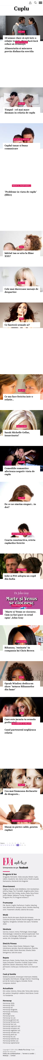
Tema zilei (29, 991)
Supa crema (32, 962)
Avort (30, 936)
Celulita (30, 907)
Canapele (6, 979)
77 (15, 845)
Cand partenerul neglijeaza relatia (20, 731)
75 (11, 845)
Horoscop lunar (8, 1016)
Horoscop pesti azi (10, 1034)
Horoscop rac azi (9, 1018)
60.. (24, 843)
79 (20, 845)
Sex (21, 247)
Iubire (5, 879)
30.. (15, 843)
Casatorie (11, 879)
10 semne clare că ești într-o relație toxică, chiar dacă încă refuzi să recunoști (21, 40)
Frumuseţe (8, 902)
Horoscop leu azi (9, 1036)
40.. (18, 843)
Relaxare (26, 946)
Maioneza (19, 964)
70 (1, 845)
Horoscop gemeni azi (11, 1020)
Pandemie (9, 995)
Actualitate (8, 988)
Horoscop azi (8, 1007)
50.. (21, 843)
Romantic (13, 877)
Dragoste (6, 877)
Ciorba (17, 960)
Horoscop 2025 (8, 1005)
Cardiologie (13, 936)
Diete (5, 946)
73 (7, 845)
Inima (17, 932)
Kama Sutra (23, 879)
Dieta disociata (19, 950)
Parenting (35, 979)
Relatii (22, 32)
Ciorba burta (23, 967)
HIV (9, 938)
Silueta (28, 950)
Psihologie (24, 932)
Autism (13, 983)
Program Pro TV (9, 897)
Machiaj (34, 905)
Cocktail (24, 962)
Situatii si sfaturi (21, 139)
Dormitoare (15, 979)
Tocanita (17, 962)
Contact (13, 1056)
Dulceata (10, 962)
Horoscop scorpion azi (11, 1028)
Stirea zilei (21, 991)
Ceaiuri (11, 932)
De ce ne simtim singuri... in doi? (20, 506)
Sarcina (5, 932)
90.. (25, 845)
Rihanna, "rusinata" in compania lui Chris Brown (19, 649)
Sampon (19, 907)
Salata (30, 960)
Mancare (6, 960)
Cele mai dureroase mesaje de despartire (21, 290)
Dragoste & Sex (10, 874)
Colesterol (17, 934)
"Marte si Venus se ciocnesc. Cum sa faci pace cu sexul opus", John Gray (20, 614)
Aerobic (14, 948)
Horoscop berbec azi (10, 1041)
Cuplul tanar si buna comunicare (16, 147)
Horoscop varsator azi (11, 1032)
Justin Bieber (7, 895)
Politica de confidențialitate (11, 1054)
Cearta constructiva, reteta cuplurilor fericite (20, 541)
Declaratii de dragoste (20, 881)
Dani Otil (11, 893)
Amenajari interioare (23, 977)
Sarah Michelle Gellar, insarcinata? (17, 434)
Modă (5, 915)
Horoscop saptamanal (11, 1043)
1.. (7, 843)
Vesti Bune (29, 993)
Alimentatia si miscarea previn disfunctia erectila (19, 50)
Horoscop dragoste (10, 1009)
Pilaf (25, 964)
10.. (10, 843)
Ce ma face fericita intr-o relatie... (19, 398)
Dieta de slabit (8, 950)
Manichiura (11, 907)
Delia (28, 893)
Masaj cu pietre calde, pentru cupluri (21, 828)
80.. (22, 845)
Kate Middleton (21, 889)
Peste (22, 960)
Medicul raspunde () (21, 186)
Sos (26, 960)
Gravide (24, 981)
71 (3, 845)
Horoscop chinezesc (10, 1011)
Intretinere (7, 948)
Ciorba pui (14, 967)
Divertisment (9, 886)
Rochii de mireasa (26, 917)
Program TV (29, 895)
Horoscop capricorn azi (11, 1026)
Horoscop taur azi (9, 1024)
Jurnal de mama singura (12, 981)
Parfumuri (20, 905)
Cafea (36, 960)
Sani (4, 907)
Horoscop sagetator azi (11, 1030)
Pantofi (18, 919)
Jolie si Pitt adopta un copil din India (20, 577)
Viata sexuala (23, 877)
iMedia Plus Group (24, 1050)
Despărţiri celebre (18, 993)
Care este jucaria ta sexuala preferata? (20, 721)
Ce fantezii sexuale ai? (17, 324)
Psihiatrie (22, 938)
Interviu (14, 991)
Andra (23, 893)
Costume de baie (9, 919)
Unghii (13, 905)
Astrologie (6, 1014)
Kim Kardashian (33, 889)
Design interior (25, 979)
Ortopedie (15, 938)
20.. (13, 843)
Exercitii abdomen (24, 948)
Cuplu (36, 877)
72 (5, 845)
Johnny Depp (7, 891)
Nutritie (35, 948)
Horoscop (7, 1000)
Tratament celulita (13, 909)
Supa (5, 962)
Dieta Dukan (17, 946)
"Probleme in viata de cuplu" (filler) (21, 193)
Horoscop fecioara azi (11, 1022)
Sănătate (7, 929)
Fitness (10, 946)
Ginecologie (21, 42)
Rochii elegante (27, 919)
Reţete (6, 957)
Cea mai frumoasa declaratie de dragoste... (21, 792)
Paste (12, 960)
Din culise (21, 426)
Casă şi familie (9, 974)
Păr (4, 905)
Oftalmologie (23, 936)
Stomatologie (8, 934)
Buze (24, 907)
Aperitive (6, 964)
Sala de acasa (17, 952)
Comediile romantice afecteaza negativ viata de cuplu (20, 471)
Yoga (32, 946)
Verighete (13, 922)
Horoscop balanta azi (11, 1039)
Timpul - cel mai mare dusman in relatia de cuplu (20, 111)
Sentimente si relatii (21, 534)
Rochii (8, 905)
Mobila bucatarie (9, 977)
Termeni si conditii (28, 1054)
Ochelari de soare (24, 922)
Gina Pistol (34, 893)
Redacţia (5, 1056)
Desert (12, 964)
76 (13, 845)
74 (9, 845)
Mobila (34, 977)
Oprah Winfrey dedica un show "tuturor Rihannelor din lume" (19, 686)
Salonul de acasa (27, 909)
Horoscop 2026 (8, 1003)
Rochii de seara (13, 917)
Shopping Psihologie (21, 606)
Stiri (21, 677)
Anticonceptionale (28, 934)
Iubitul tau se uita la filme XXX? (19, 254)
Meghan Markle (9, 889)
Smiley (17, 893)
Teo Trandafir (18, 891)
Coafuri (27, 905)
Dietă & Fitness (10, 943)
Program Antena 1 (22, 897)
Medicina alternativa (21, 821)
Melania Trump (18, 895)
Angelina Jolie (29, 891)
